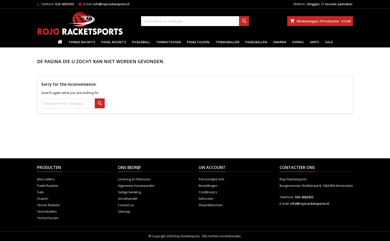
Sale (329, 42)
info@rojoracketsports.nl (111, 4)
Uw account (212, 167)
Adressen (206, 198)
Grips (314, 42)
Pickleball (141, 42)
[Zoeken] (195, 21)
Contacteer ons (297, 167)
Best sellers (46, 179)
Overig (298, 42)
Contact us (126, 205)
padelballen (256, 42)
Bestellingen (208, 185)
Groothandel (127, 198)
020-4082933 (64, 4)
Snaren (279, 42)
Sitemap (124, 211)
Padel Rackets (113, 42)
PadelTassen (198, 42)
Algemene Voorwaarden (136, 185)
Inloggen (313, 4)
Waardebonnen (211, 205)
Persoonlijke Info (211, 179)
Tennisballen (227, 42)
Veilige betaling (129, 192)
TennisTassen (168, 42)
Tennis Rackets (81, 42)
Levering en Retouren (134, 179)
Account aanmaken (338, 4)
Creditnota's (208, 192)
